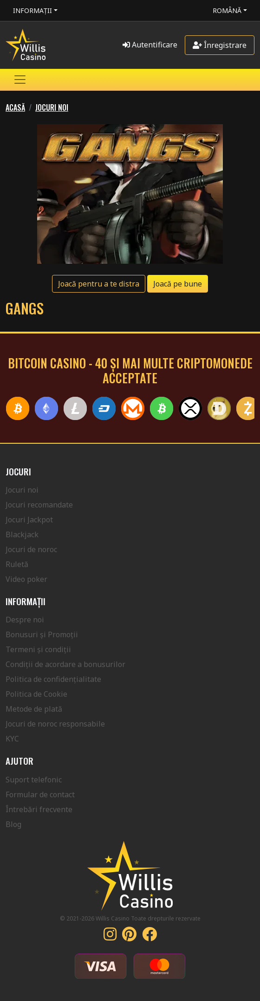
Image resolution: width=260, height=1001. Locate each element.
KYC (12, 739)
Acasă (15, 107)
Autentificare (150, 45)
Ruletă (17, 564)
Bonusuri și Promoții (42, 634)
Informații (32, 10)
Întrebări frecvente (39, 809)
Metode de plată (34, 709)
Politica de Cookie (36, 694)
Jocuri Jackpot (29, 519)
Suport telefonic (34, 779)
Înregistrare (220, 45)
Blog (13, 824)
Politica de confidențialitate (53, 679)
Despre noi (25, 619)
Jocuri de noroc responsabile (55, 724)
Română (227, 10)
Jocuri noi (51, 107)
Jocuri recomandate (39, 505)
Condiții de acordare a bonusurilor (65, 664)
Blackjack (22, 534)
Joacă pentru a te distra (98, 284)
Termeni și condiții (38, 649)
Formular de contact (40, 794)
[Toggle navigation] (19, 79)
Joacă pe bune (177, 284)
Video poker (26, 579)
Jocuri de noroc (31, 549)
